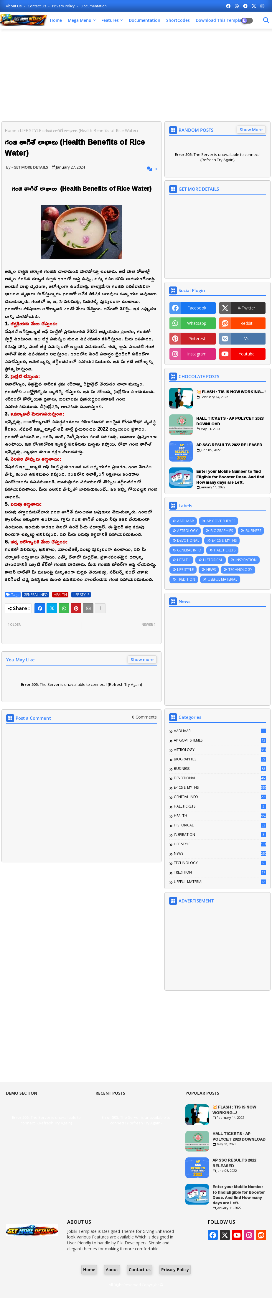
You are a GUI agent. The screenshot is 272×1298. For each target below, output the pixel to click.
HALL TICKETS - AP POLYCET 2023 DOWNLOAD (229, 421)
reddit (246, 323)
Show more (142, 659)
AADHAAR (185, 520)
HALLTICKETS (224, 550)
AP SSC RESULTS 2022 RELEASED (229, 444)
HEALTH (60, 594)
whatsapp (196, 323)
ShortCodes (178, 20)
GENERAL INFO (36, 594)
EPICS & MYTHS (224, 540)
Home (56, 20)
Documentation (94, 6)
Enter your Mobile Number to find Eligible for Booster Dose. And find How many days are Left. (230, 477)
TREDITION (186, 579)
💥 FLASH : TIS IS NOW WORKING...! (231, 391)
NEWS (211, 569)
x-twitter (246, 308)
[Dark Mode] (266, 20)
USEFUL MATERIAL (222, 579)
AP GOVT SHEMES (221, 520)
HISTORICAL (213, 559)
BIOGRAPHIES (221, 530)
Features (110, 20)
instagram (197, 354)
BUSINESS (253, 530)
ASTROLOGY (187, 530)
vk (246, 338)
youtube (247, 354)
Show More (251, 129)
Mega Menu (79, 20)
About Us (14, 6)
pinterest (196, 338)
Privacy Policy (63, 6)
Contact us (37, 6)
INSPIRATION (246, 559)
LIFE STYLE (30, 130)
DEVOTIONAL (188, 540)
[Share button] (100, 608)
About (112, 1269)
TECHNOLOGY (240, 569)
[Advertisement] (136, 75)
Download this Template (220, 20)
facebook (196, 308)
